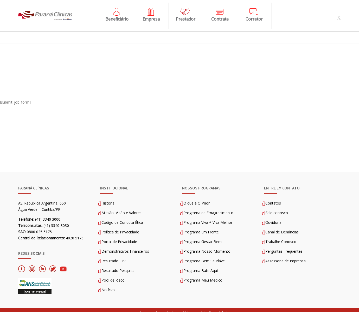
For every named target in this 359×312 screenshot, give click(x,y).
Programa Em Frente (201, 226)
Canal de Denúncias (282, 226)
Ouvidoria (273, 217)
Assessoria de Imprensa (285, 255)
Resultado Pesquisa (117, 265)
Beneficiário (117, 16)
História (107, 197)
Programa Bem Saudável (204, 255)
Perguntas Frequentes (284, 246)
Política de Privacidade (120, 226)
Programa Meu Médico (202, 274)
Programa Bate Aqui (200, 265)
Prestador (185, 16)
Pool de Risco (113, 274)
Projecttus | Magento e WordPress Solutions (199, 307)
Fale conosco (276, 207)
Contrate (220, 16)
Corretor (254, 16)
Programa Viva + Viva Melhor (207, 217)
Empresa (151, 16)
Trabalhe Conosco (280, 236)
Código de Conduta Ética (122, 217)
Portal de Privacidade (119, 236)
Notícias (108, 284)
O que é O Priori (196, 197)
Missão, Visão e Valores (121, 207)
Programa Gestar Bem (202, 236)
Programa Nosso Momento (206, 246)
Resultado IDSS (114, 255)
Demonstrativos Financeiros (125, 246)
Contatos (273, 197)
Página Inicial (29, 57)
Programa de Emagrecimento (208, 207)
